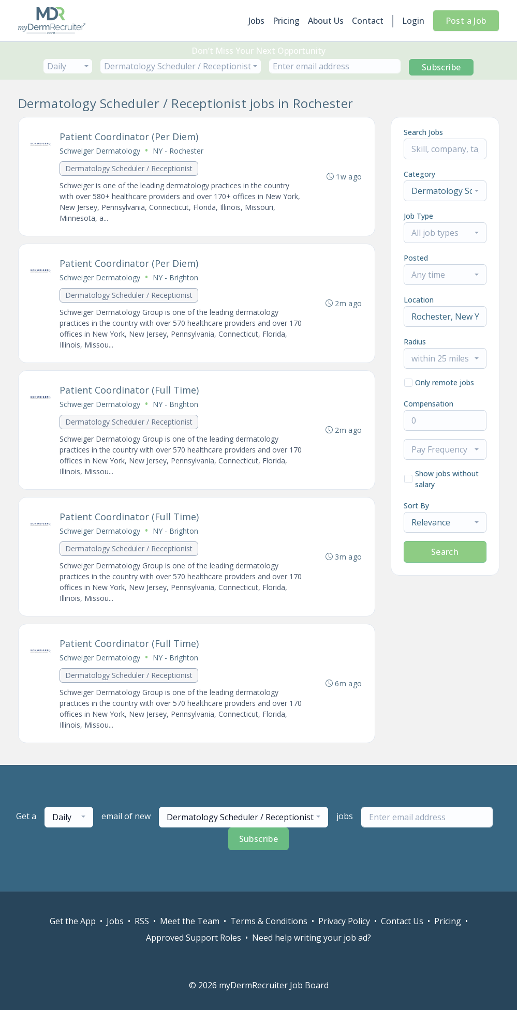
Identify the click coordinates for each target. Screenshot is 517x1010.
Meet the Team (189, 921)
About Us (326, 20)
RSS (142, 921)
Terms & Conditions (268, 921)
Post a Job (466, 20)
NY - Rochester (178, 151)
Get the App (73, 921)
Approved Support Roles (193, 937)
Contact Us (402, 921)
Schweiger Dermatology (100, 151)
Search (445, 551)
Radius (415, 341)
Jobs (256, 20)
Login (413, 20)
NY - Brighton (176, 277)
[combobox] (67, 66)
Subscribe (441, 67)
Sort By (416, 505)
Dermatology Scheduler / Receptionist (129, 168)
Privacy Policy (344, 921)
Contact (367, 20)
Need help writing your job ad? (311, 937)
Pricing (286, 20)
